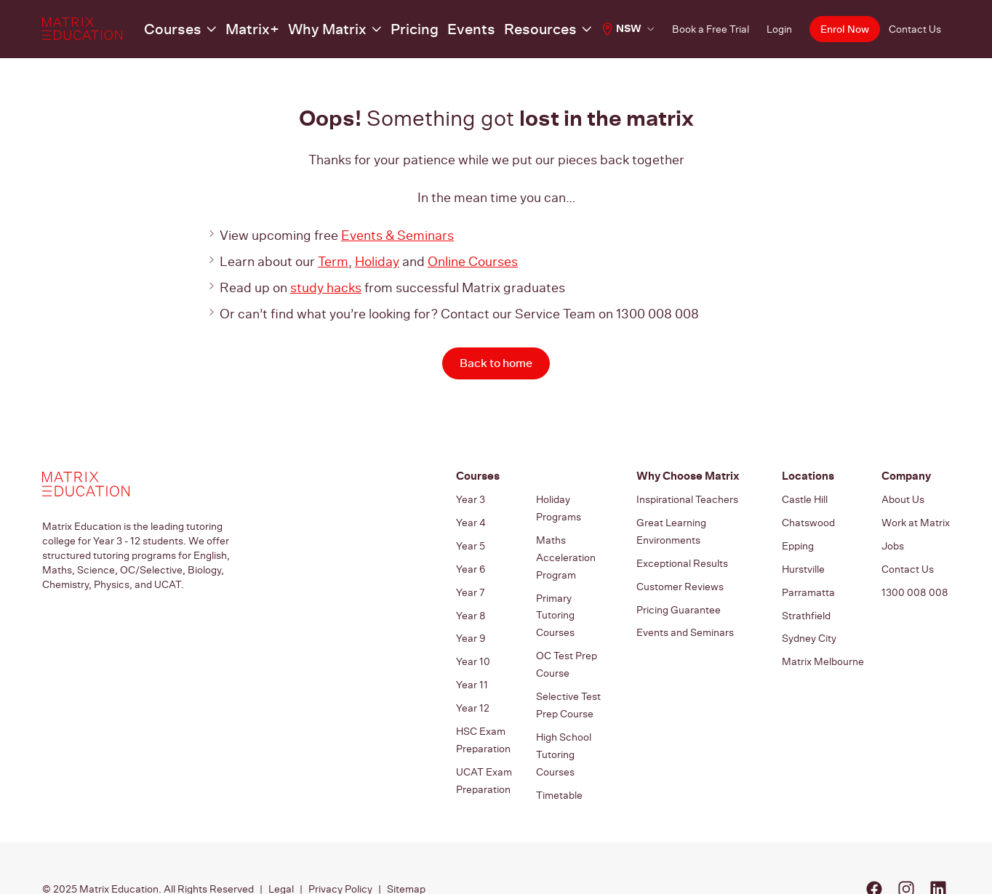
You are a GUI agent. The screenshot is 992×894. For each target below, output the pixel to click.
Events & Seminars (397, 235)
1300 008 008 (914, 581)
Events (428, 29)
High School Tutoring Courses (563, 718)
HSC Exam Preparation (483, 711)
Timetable (559, 753)
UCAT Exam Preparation (484, 746)
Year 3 (470, 500)
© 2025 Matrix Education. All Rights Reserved (148, 847)
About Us (902, 500)
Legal (281, 847)
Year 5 (470, 541)
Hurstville (803, 561)
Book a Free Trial (707, 29)
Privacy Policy (340, 847)
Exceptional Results (682, 555)
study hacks (325, 287)
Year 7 (470, 581)
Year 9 (470, 622)
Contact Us (915, 29)
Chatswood (808, 520)
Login (776, 29)
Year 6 (470, 561)
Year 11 (472, 663)
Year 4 (471, 520)
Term (333, 261)
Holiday (377, 261)
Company (905, 476)
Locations (806, 476)
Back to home (496, 363)
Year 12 (472, 683)
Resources (486, 29)
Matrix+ (243, 29)
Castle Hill (805, 500)
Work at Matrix (915, 520)
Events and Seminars (685, 616)
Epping (798, 541)
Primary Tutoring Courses (555, 599)
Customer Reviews (680, 575)
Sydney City (809, 622)
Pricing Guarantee (678, 596)
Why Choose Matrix (684, 476)
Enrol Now (843, 29)
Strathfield (806, 602)
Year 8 (471, 602)
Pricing (378, 29)
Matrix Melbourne (823, 642)
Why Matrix (305, 29)
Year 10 (473, 642)
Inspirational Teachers (687, 500)
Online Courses (473, 261)
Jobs (892, 541)
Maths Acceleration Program (566, 549)
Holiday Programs (558, 507)
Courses (175, 29)
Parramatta (808, 581)
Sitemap (406, 847)
